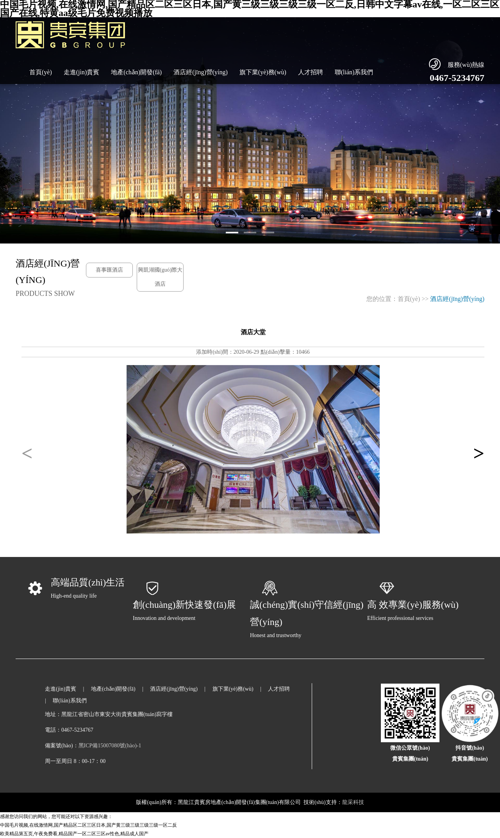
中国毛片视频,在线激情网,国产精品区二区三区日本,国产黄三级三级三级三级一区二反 (88, 825)
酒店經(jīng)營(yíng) (200, 72)
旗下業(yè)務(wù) (262, 72)
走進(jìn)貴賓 (82, 72)
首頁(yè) (40, 72)
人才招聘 (310, 72)
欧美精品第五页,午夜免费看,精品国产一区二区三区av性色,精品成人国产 (74, 833)
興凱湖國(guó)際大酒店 (160, 277)
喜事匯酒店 (109, 270)
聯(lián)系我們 (354, 72)
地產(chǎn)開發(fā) (136, 72)
